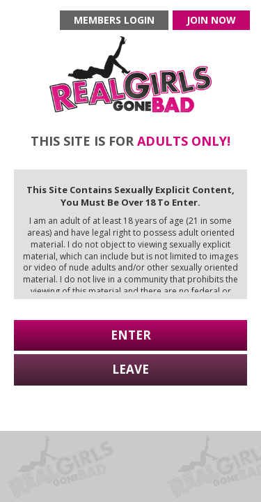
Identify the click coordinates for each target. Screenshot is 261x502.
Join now (211, 19)
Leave (130, 369)
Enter (131, 335)
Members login (114, 19)
